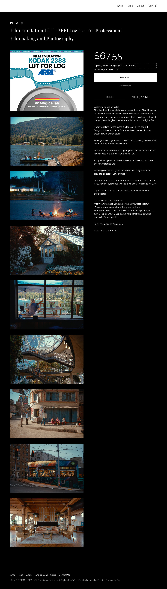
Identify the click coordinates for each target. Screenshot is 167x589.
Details (109, 97)
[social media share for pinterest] (22, 23)
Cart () (152, 5)
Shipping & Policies (141, 97)
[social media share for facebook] (11, 23)
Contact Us (64, 575)
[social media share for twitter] (17, 23)
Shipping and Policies (45, 575)
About (140, 5)
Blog (130, 5)
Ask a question (125, 86)
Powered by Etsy (113, 580)
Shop (120, 5)
